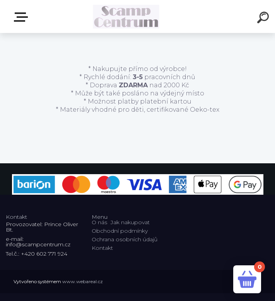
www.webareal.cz (82, 281)
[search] (264, 19)
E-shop (22, 17)
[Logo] (126, 16)
